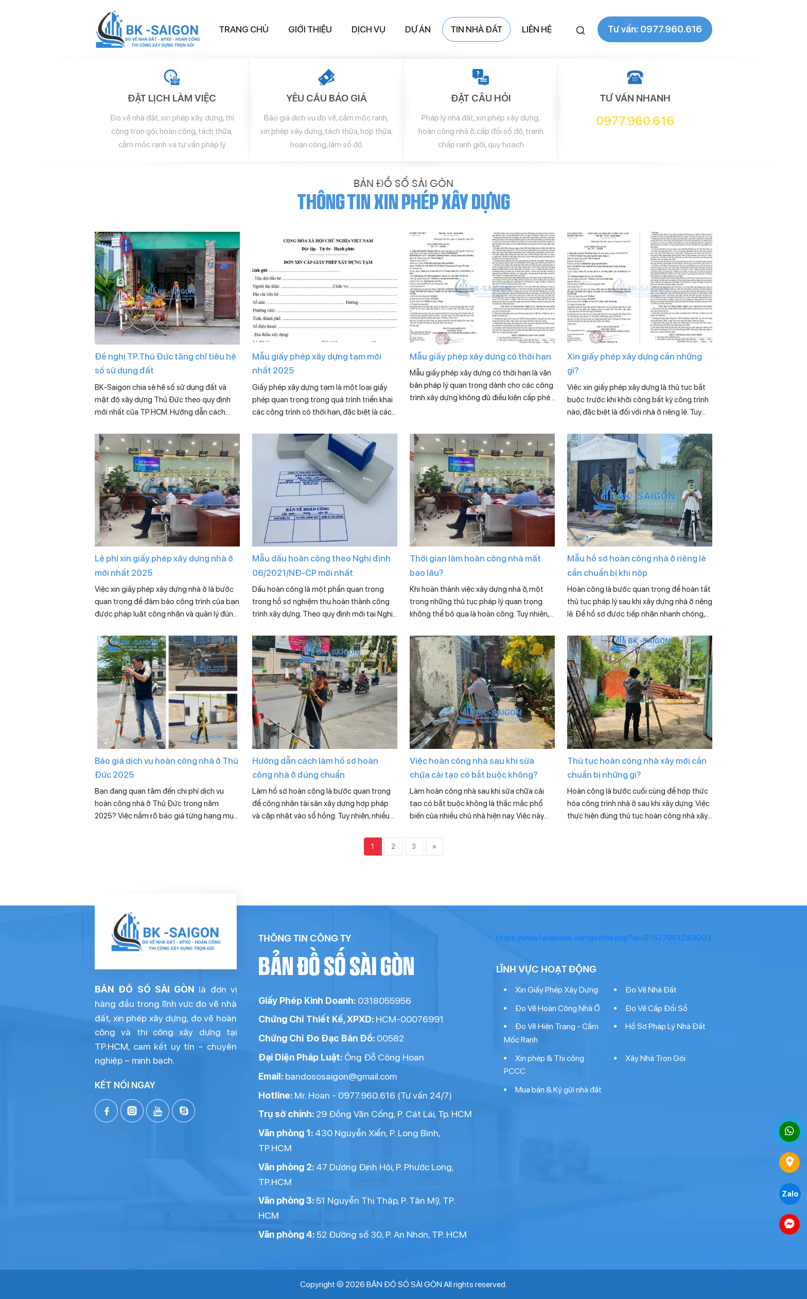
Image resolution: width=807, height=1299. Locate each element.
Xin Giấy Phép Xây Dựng (556, 990)
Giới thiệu (310, 29)
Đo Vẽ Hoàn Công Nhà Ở (557, 1008)
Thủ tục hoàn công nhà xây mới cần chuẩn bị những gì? (637, 768)
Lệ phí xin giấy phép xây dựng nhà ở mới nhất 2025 (164, 565)
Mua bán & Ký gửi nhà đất (558, 1090)
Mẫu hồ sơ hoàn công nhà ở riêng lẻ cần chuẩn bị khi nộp (636, 565)
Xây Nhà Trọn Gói (655, 1058)
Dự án (418, 29)
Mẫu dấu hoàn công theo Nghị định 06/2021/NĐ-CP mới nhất (321, 565)
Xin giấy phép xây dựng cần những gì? (634, 363)
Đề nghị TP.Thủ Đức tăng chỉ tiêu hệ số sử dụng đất (165, 363)
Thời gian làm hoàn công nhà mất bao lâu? (475, 565)
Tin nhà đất (476, 29)
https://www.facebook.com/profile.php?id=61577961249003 (603, 938)
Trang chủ (244, 29)
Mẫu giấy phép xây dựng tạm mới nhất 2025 (316, 363)
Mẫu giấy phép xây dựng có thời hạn (480, 356)
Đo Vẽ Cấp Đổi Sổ (656, 1008)
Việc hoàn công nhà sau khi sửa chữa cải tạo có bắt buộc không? (474, 768)
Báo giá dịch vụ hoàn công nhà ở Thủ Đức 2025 (166, 768)
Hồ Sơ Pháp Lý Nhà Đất (665, 1026)
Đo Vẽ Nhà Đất (651, 990)
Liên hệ (537, 29)
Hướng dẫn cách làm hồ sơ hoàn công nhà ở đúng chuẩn (315, 768)
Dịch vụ (368, 29)
